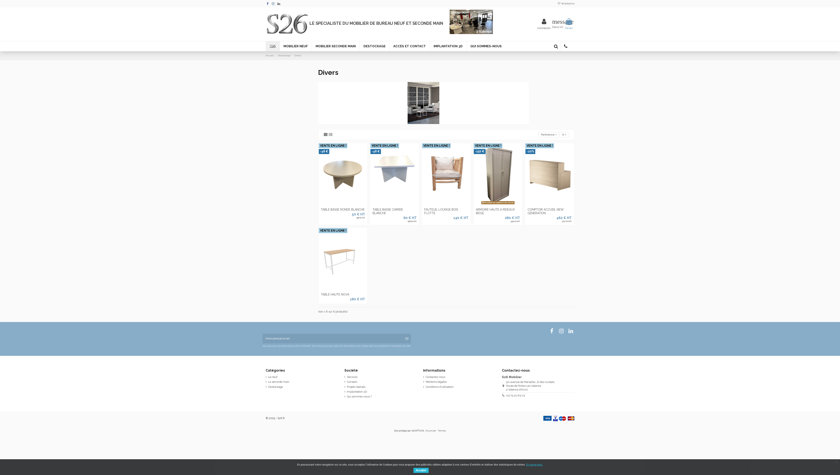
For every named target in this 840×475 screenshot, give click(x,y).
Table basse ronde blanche (343, 209)
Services (352, 377)
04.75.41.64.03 (515, 395)
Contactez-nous (435, 377)
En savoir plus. (534, 464)
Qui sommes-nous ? (359, 396)
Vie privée (430, 430)
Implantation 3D (357, 391)
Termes (442, 430)
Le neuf (272, 377)
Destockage (275, 386)
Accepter (421, 470)
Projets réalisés (356, 386)
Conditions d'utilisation (440, 386)
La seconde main (278, 381)
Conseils (352, 381)
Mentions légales (436, 381)
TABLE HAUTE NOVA (335, 294)
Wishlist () (566, 3)
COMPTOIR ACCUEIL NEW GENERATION (546, 211)
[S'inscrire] (407, 338)
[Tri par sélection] (548, 135)
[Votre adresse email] (332, 338)
